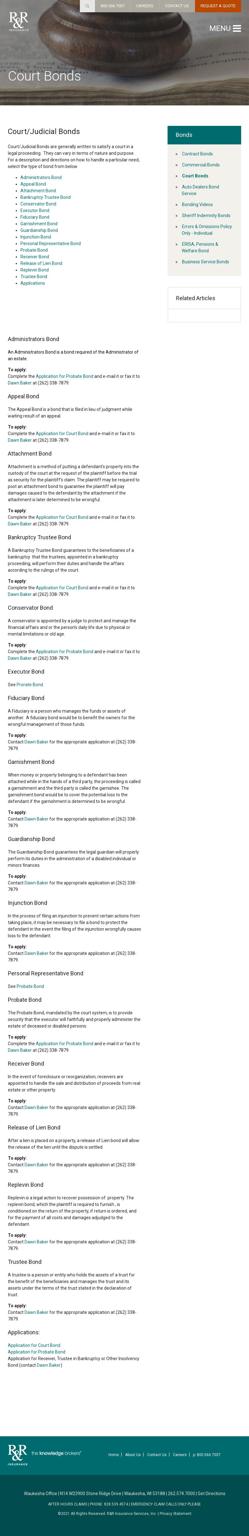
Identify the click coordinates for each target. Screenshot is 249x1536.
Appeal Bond (33, 184)
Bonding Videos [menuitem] (197, 204)
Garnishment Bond (39, 223)
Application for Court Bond (62, 433)
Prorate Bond (30, 684)
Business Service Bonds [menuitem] (205, 261)
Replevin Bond (34, 269)
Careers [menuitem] (180, 1455)
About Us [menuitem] (133, 1455)
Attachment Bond (38, 190)
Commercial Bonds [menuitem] (201, 164)
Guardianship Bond (39, 230)
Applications (32, 283)
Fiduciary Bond (34, 217)
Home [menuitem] (113, 1455)
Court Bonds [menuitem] (195, 175)
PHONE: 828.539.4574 (109, 1504)
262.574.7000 (181, 1493)
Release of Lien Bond (41, 263)
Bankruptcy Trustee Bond (45, 197)
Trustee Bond (33, 276)
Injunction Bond (35, 236)
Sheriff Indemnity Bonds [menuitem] (206, 215)
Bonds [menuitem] (183, 134)
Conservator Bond (38, 203)
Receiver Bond (34, 256)
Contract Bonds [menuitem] (197, 153)
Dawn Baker (20, 382)
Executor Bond (34, 210)
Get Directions (211, 1493)
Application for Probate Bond (64, 376)
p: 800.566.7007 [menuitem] (207, 1455)
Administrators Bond (41, 177)
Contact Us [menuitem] (157, 1455)
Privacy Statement (175, 1513)
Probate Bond (34, 250)
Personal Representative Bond (50, 243)
